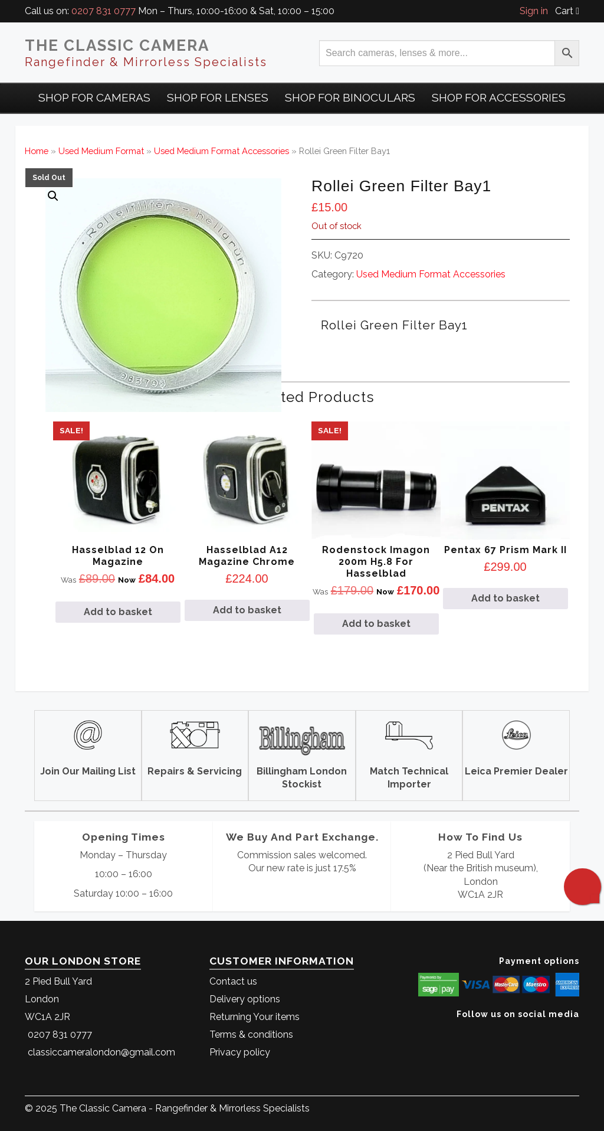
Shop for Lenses (217, 97)
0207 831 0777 (103, 11)
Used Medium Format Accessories (221, 151)
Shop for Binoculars (350, 97)
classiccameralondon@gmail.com (101, 1052)
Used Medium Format (101, 151)
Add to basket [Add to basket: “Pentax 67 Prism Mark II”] (505, 598)
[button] (53, 196)
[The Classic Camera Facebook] (574, 1032)
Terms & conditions (251, 1034)
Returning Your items (254, 1016)
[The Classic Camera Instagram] (577, 1032)
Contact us (233, 981)
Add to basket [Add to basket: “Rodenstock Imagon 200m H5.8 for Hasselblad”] (376, 623)
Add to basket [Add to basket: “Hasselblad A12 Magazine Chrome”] (247, 610)
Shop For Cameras (94, 97)
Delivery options (244, 999)
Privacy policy (239, 1052)
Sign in (534, 11)
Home (36, 151)
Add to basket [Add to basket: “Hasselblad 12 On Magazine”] (118, 611)
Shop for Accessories (499, 97)
